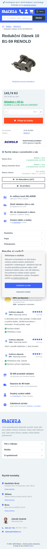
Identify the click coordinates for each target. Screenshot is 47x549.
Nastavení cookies (24, 292)
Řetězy (9, 26)
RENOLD (17, 26)
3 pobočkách (16, 222)
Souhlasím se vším (23, 285)
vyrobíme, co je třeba (33, 406)
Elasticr (30, 546)
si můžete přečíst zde (19, 278)
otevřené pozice (30, 5)
